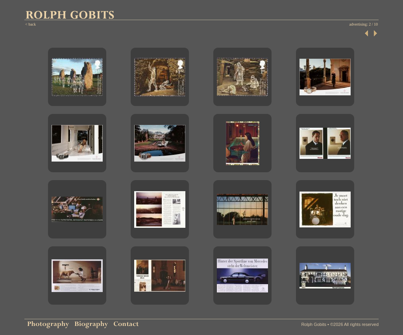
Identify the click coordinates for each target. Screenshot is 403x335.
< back (30, 24)
